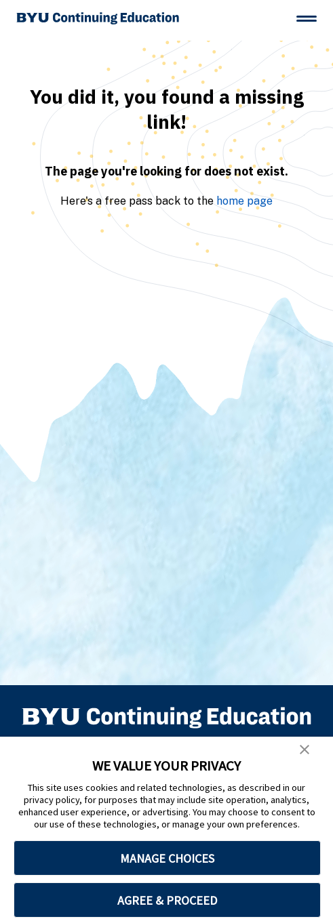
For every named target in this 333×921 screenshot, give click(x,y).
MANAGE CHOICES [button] (167, 858)
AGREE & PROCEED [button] (167, 900)
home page (244, 201)
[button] (304, 749)
